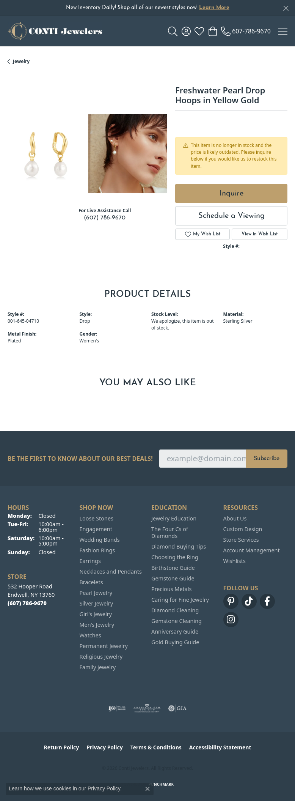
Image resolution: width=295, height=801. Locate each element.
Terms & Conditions (156, 747)
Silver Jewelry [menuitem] (96, 603)
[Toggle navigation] (283, 31)
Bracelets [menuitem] (91, 582)
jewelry (21, 61)
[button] (172, 31)
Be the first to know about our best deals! (80, 458)
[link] (246, 31)
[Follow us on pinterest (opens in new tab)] (231, 601)
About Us (235, 518)
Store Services (241, 539)
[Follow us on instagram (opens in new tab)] (231, 619)
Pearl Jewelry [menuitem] (96, 592)
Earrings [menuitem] (90, 560)
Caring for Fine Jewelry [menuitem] (180, 599)
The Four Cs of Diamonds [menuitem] (169, 532)
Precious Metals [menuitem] (171, 589)
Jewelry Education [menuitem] (173, 518)
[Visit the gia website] (177, 708)
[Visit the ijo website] (117, 708)
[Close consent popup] (147, 789)
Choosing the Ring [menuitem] (174, 557)
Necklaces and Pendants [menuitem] (111, 571)
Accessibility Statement (220, 747)
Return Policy (61, 747)
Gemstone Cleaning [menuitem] (176, 620)
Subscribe (266, 459)
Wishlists (234, 560)
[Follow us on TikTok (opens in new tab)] (249, 601)
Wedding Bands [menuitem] (100, 539)
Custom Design (242, 529)
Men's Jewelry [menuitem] (97, 624)
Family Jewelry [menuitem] (98, 667)
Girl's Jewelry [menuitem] (96, 614)
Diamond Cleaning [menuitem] (175, 610)
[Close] (285, 8)
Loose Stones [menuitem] (96, 518)
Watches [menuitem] (90, 635)
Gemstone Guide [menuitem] (173, 578)
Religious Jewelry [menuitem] (101, 656)
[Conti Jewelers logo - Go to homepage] (55, 31)
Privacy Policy (104, 747)
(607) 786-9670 (105, 218)
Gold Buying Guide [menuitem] (175, 642)
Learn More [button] (214, 8)
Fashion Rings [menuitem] (97, 550)
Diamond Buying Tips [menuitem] (178, 546)
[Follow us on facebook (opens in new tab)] (267, 601)
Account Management (251, 550)
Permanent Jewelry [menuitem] (104, 646)
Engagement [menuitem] (96, 529)
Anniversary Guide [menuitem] (174, 631)
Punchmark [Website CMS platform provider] (161, 784)
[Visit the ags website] (147, 708)
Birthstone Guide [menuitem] (173, 567)
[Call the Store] (27, 603)
